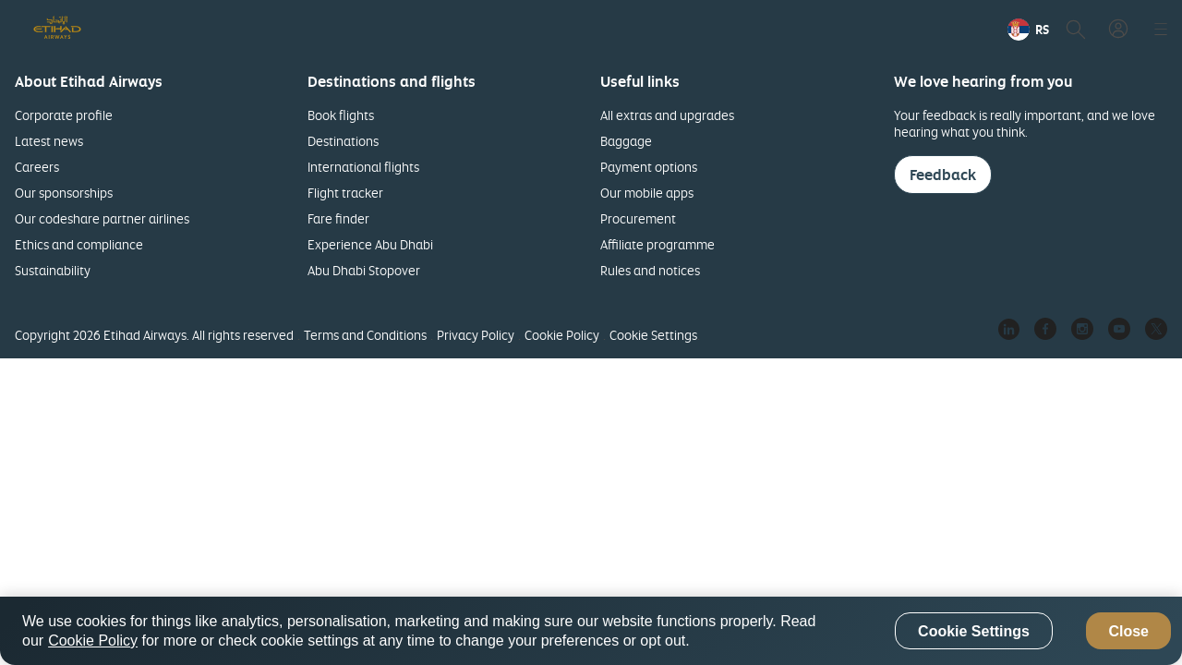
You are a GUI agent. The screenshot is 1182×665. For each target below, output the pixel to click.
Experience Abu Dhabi (370, 244)
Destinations (343, 141)
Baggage (626, 141)
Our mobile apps (647, 192)
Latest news (49, 141)
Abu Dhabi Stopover (364, 270)
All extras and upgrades (667, 115)
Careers (37, 166)
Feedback (943, 174)
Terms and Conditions (365, 335)
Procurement (638, 218)
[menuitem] (962, 29)
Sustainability (52, 270)
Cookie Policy (562, 335)
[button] (1071, 29)
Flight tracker (345, 192)
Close (1128, 631)
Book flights (341, 115)
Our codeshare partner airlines (102, 218)
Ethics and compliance (79, 244)
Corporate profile (64, 115)
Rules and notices (650, 270)
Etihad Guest (962, 29)
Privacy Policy (475, 335)
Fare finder (338, 218)
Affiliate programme (657, 244)
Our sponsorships (64, 192)
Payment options (648, 166)
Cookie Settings (653, 335)
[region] (591, 631)
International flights (363, 166)
